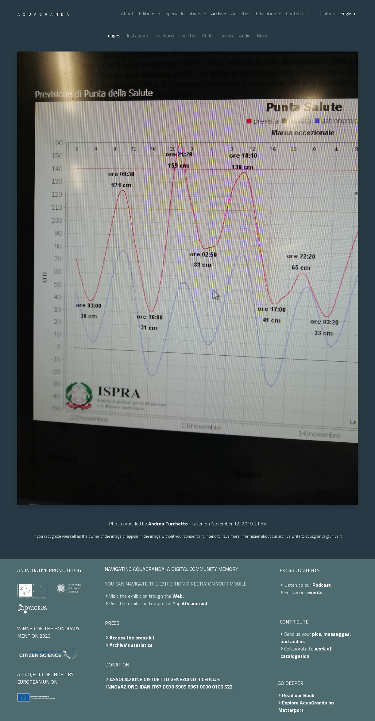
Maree (263, 35)
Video (227, 35)
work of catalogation (306, 652)
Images (113, 35)
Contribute (297, 13)
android (198, 603)
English (347, 13)
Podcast (321, 585)
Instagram (137, 35)
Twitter (188, 35)
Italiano (327, 13)
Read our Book (298, 695)
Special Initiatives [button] (184, 13)
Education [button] (266, 13)
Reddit (208, 35)
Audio (245, 35)
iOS (185, 603)
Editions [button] (148, 13)
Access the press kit (132, 637)
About (127, 13)
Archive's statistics (131, 645)
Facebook (164, 35)
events (315, 592)
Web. (178, 596)
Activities (241, 13)
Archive (218, 13)
